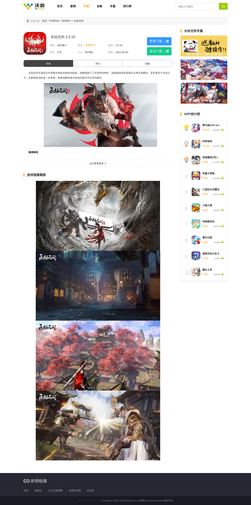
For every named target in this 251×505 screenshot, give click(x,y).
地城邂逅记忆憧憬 (212, 157)
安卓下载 (159, 51)
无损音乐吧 (75, 490)
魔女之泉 (207, 269)
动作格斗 (66, 20)
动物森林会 (208, 221)
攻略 (99, 6)
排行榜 (127, 6)
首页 (60, 6)
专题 (112, 6)
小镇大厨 (207, 205)
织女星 (90, 490)
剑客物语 (207, 141)
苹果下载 (159, 41)
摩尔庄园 (207, 237)
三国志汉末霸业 (210, 189)
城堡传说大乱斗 (210, 253)
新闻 (73, 6)
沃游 (26, 490)
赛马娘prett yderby (213, 125)
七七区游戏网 (55, 490)
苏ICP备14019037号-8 (89, 500)
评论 (97, 63)
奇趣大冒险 (208, 173)
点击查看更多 (98, 163)
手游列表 (54, 20)
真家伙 (38, 490)
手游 (86, 6)
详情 (48, 63)
